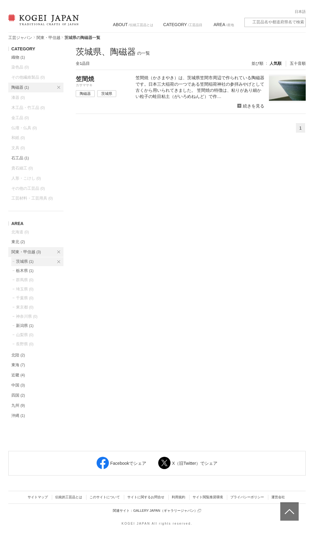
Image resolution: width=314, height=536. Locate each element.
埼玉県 (24, 289)
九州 (18, 405)
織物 (18, 57)
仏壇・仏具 (24, 128)
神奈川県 (26, 316)
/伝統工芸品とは (133, 24)
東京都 (24, 307)
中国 (18, 385)
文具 (18, 148)
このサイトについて (105, 497)
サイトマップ (38, 497)
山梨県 (24, 334)
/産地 (223, 24)
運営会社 (278, 497)
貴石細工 (22, 168)
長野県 (24, 344)
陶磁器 (20, 87)
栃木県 (24, 270)
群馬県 (24, 280)
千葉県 (24, 298)
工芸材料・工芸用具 (32, 198)
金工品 (20, 117)
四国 (18, 395)
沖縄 (18, 415)
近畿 (18, 375)
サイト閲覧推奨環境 (208, 497)
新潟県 (24, 325)
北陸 (18, 355)
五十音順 (298, 63)
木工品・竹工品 (28, 107)
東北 (18, 241)
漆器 (18, 97)
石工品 (20, 158)
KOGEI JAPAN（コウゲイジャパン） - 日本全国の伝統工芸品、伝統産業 (42, 24)
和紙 (18, 137)
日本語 (300, 12)
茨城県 (24, 261)
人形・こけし (26, 178)
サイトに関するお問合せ (145, 497)
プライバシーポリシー (247, 497)
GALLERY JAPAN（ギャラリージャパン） (167, 511)
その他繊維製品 (28, 77)
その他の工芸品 (28, 188)
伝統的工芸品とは (68, 497)
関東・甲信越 (48, 37)
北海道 (20, 232)
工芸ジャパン (20, 37)
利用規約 (178, 497)
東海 (18, 365)
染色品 (20, 67)
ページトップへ (288, 507)
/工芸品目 (182, 24)
